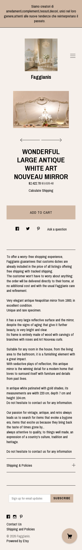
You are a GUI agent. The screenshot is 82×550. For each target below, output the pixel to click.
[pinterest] (21, 516)
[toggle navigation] (72, 56)
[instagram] (14, 516)
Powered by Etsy (18, 540)
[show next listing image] (51, 139)
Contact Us (14, 524)
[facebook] (8, 516)
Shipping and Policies (21, 529)
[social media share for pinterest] (38, 227)
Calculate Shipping (41, 190)
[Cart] (69, 535)
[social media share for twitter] (28, 227)
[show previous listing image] (31, 139)
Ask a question (57, 229)
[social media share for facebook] (17, 227)
